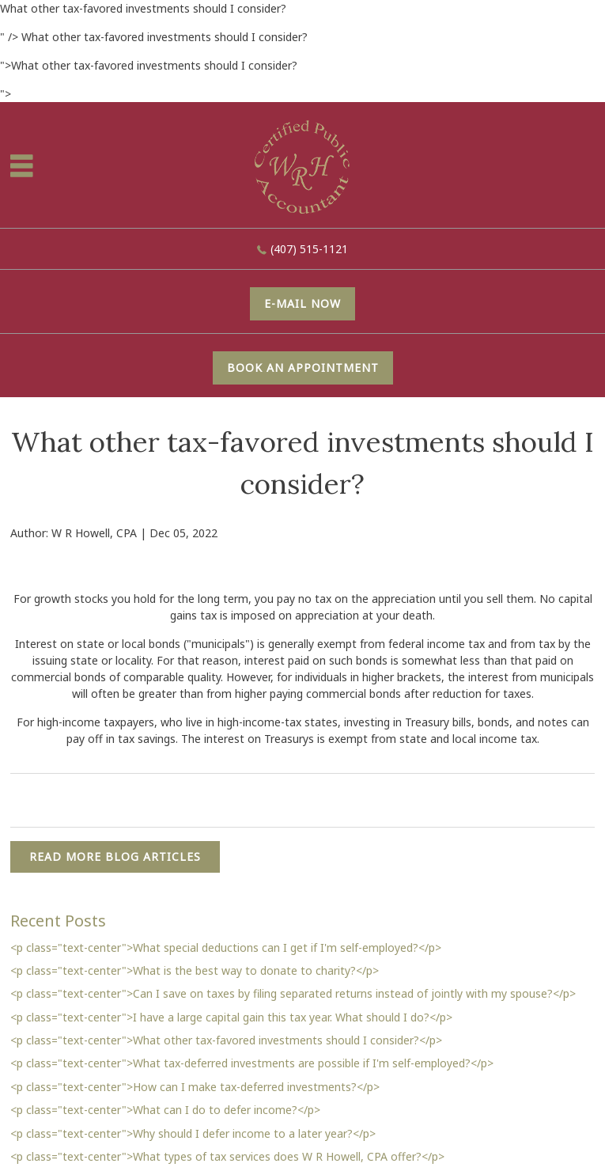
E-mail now (302, 303)
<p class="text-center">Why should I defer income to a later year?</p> (193, 1133)
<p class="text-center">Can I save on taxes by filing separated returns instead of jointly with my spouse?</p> (293, 993)
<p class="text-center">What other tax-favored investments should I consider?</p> (226, 1040)
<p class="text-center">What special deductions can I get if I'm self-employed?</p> (225, 947)
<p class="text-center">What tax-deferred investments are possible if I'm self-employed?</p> (251, 1063)
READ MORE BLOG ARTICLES (115, 856)
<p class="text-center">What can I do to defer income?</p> (165, 1109)
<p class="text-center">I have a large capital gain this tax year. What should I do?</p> (231, 1017)
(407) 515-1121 (309, 248)
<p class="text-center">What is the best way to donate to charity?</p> (194, 970)
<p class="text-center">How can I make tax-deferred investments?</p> (195, 1086)
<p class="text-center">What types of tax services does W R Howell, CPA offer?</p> (227, 1156)
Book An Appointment (303, 367)
